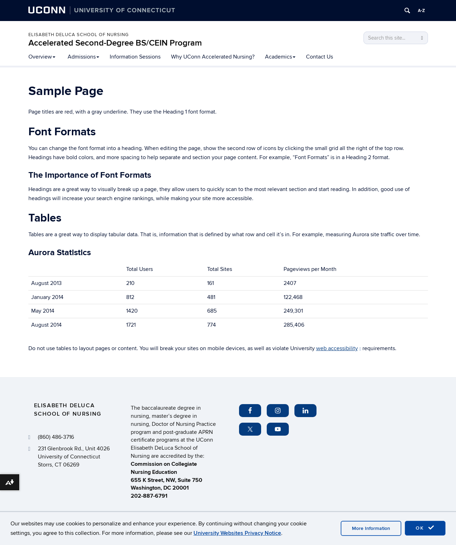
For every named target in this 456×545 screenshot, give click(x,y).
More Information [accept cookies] (371, 528)
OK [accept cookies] (425, 528)
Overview (41, 56)
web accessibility (338, 348)
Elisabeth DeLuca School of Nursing (78, 35)
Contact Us (319, 56)
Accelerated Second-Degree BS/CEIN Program (115, 43)
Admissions (83, 56)
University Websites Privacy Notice (237, 533)
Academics (280, 56)
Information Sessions (135, 56)
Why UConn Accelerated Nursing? (212, 56)
